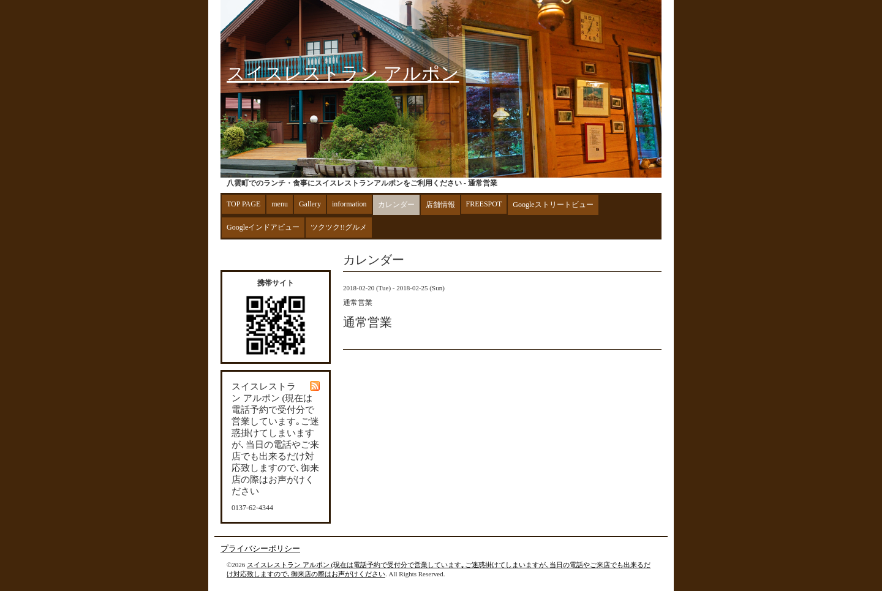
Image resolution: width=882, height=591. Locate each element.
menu (279, 204)
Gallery (310, 204)
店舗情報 (440, 204)
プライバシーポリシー (260, 548)
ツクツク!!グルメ (339, 227)
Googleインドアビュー (263, 227)
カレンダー (396, 204)
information (349, 204)
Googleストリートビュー (553, 204)
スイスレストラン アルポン (343, 73)
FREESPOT (484, 204)
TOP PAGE (243, 204)
